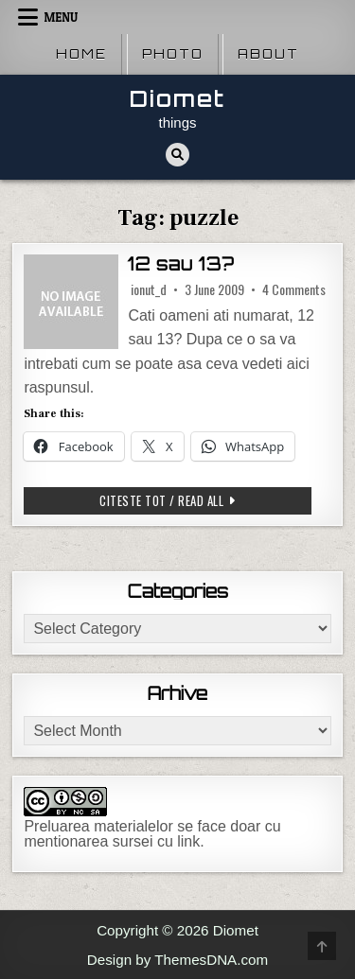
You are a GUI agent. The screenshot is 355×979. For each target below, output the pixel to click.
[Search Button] (177, 154)
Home (81, 53)
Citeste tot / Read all (189, 500)
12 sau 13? (181, 263)
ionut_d (149, 289)
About (268, 53)
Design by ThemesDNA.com (177, 960)
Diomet (177, 99)
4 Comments (294, 289)
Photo (173, 53)
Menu (61, 17)
